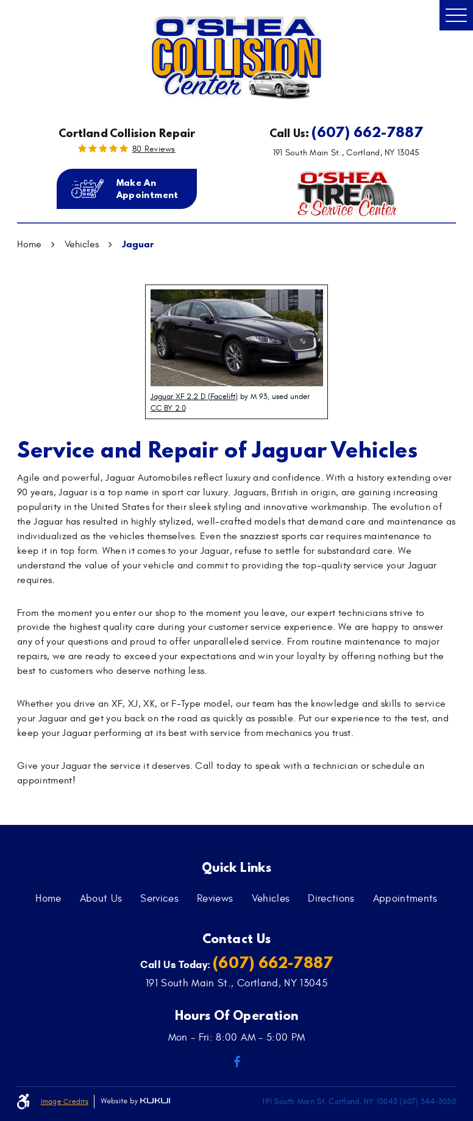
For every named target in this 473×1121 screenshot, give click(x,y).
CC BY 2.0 (168, 408)
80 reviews (154, 149)
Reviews (215, 899)
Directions (331, 899)
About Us (101, 899)
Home (29, 244)
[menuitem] (48, 899)
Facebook (236, 1062)
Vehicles (82, 244)
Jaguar (138, 244)
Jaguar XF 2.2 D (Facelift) (194, 396)
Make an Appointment (147, 188)
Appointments (405, 899)
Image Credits (64, 1101)
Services (159, 899)
